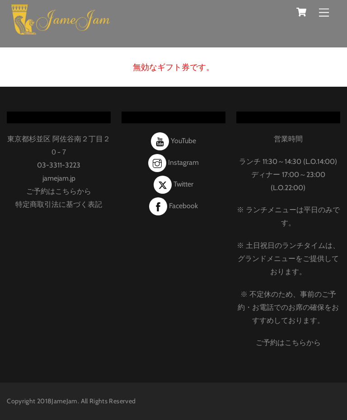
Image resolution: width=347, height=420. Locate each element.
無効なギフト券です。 (173, 67)
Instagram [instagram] (173, 162)
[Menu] (324, 12)
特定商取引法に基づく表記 (58, 204)
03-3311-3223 (58, 165)
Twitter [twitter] (173, 184)
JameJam (65, 401)
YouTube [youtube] (173, 140)
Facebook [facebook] (173, 205)
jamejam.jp (58, 178)
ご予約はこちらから (58, 191)
